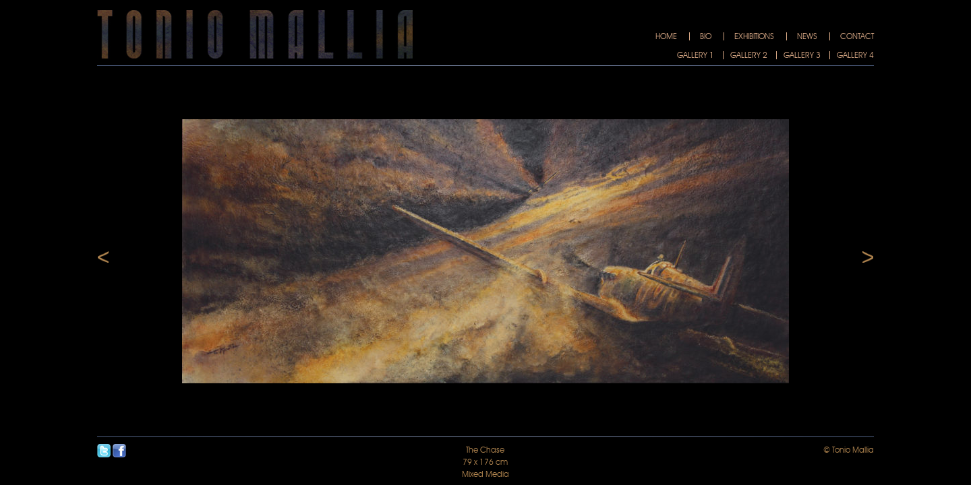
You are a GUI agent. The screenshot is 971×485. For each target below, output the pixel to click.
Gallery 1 (695, 55)
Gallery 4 (855, 55)
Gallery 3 (802, 55)
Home (666, 36)
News (807, 36)
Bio (705, 36)
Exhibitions (754, 36)
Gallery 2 (748, 55)
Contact (857, 36)
